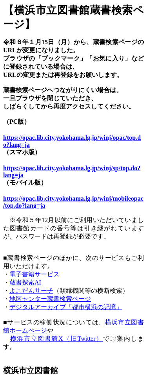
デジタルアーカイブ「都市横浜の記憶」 (65, 307)
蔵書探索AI (25, 282)
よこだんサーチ (31, 290)
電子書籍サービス (34, 274)
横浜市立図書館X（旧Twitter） (56, 338)
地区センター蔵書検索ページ (50, 298)
